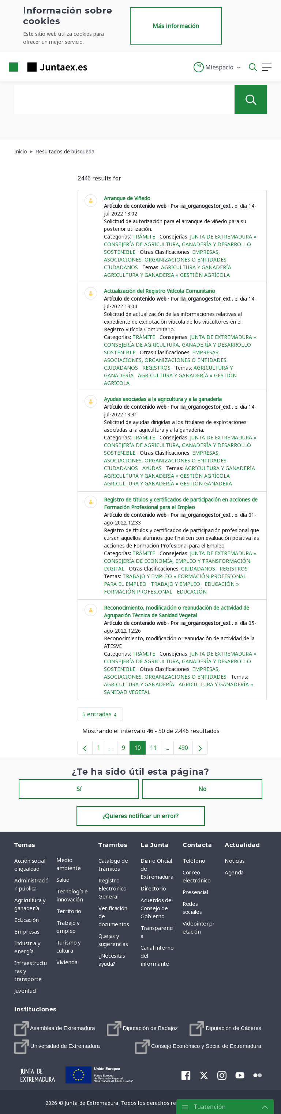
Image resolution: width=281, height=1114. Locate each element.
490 (185, 749)
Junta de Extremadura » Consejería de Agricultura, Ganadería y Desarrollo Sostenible (180, 244)
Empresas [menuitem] (26, 931)
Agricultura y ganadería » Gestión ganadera (168, 483)
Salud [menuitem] (62, 879)
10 (140, 749)
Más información (176, 26)
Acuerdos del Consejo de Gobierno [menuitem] (156, 908)
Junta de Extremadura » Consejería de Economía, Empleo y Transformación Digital (180, 561)
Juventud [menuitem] (24, 990)
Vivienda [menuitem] (66, 962)
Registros (156, 367)
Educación (192, 591)
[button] (217, 67)
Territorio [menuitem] (68, 911)
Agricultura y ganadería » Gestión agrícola (167, 274)
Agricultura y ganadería (196, 267)
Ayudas (152, 468)
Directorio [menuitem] (153, 888)
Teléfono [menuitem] (194, 860)
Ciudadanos (121, 267)
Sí (79, 789)
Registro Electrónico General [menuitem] (112, 888)
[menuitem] (54, 1028)
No (202, 789)
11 (155, 749)
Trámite (143, 236)
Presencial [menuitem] (195, 892)
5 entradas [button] (102, 715)
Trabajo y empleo (175, 583)
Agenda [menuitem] (234, 872)
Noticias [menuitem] (234, 860)
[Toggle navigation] (97, 67)
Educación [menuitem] (26, 919)
